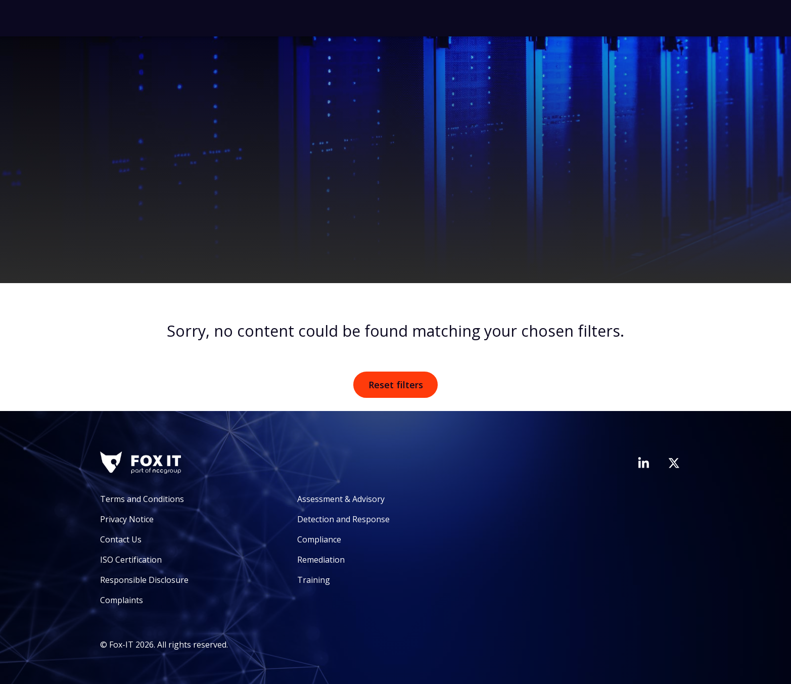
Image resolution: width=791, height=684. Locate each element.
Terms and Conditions (142, 499)
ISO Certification (131, 559)
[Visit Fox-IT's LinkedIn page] (643, 462)
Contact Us (121, 539)
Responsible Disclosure (144, 579)
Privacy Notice (127, 519)
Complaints (121, 600)
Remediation (321, 559)
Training (313, 579)
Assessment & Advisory (341, 499)
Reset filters (395, 385)
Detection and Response (343, 519)
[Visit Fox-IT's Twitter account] (673, 463)
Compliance (319, 539)
